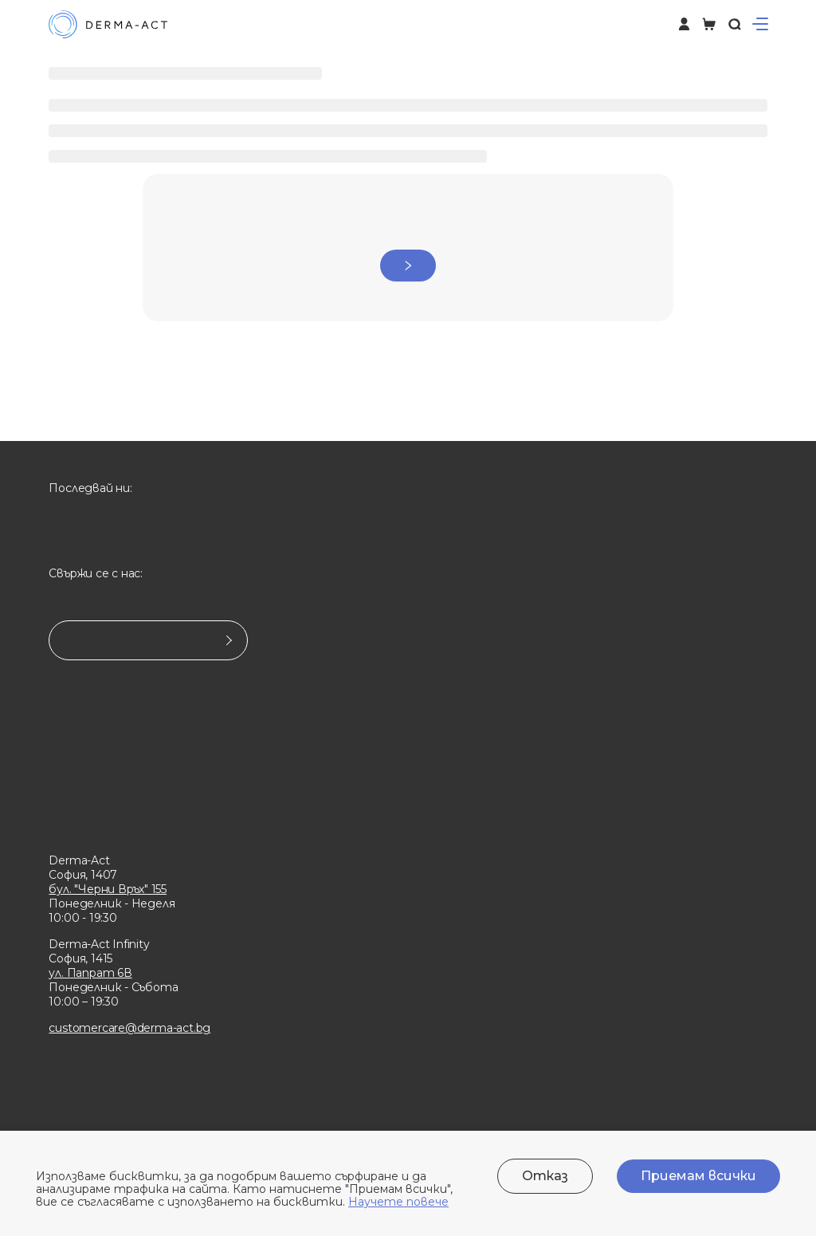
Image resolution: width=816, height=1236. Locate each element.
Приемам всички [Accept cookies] (698, 1175)
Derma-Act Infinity (99, 944)
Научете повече (398, 1202)
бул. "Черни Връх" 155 (108, 889)
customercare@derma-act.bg (129, 1028)
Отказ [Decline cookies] (545, 1175)
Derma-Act (79, 860)
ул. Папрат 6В (90, 973)
